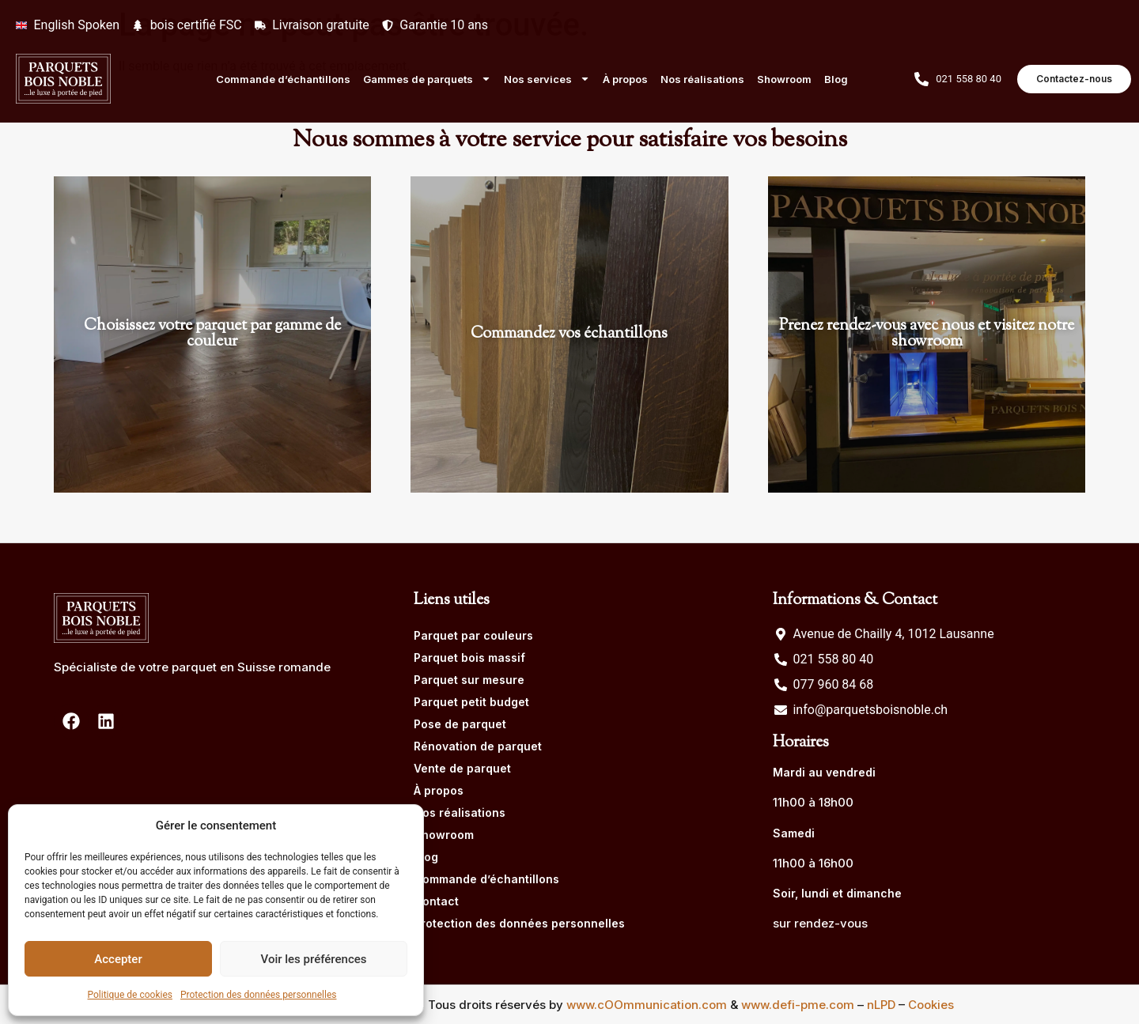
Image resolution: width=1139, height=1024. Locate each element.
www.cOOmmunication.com (646, 1004)
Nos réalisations (702, 79)
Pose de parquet (460, 724)
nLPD (881, 1004)
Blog (836, 79)
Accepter (118, 959)
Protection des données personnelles (258, 994)
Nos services (547, 79)
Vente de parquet (462, 768)
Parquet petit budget (471, 701)
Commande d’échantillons (283, 79)
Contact (436, 901)
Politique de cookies (130, 994)
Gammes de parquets (427, 79)
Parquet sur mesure (469, 679)
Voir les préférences (314, 959)
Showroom (784, 79)
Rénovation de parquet (478, 746)
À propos (625, 79)
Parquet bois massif (469, 657)
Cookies (931, 1004)
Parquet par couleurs (473, 635)
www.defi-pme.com (797, 1004)
